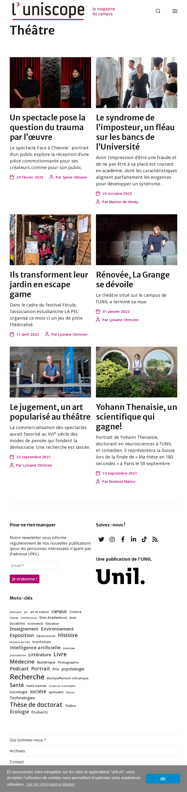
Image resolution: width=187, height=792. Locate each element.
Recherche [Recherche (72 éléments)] (27, 677)
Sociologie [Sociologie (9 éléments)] (19, 692)
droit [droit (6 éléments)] (72, 618)
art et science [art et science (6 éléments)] (39, 612)
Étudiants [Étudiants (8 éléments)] (39, 712)
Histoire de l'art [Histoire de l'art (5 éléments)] (20, 642)
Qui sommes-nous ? (28, 740)
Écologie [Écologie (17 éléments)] (19, 712)
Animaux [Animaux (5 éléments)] (15, 612)
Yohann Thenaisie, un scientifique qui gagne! (136, 417)
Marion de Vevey (123, 201)
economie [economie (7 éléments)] (35, 623)
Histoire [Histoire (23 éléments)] (68, 635)
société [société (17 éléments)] (38, 691)
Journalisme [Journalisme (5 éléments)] (18, 655)
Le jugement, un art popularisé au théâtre (50, 412)
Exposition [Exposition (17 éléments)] (22, 635)
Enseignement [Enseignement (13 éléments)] (24, 629)
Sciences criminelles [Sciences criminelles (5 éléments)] (62, 686)
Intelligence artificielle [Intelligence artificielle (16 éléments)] (35, 647)
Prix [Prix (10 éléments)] (56, 668)
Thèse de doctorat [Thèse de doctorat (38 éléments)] (36, 705)
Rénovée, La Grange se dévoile (133, 279)
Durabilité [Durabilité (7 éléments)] (17, 623)
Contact (17, 762)
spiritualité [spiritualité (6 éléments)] (56, 692)
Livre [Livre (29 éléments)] (60, 654)
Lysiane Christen (72, 334)
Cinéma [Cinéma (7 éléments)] (75, 612)
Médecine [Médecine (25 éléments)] (22, 661)
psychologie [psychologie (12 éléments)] (73, 669)
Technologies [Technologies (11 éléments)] (22, 698)
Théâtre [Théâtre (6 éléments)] (70, 706)
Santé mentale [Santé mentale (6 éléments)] (36, 686)
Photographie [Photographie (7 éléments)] (68, 662)
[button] (158, 11)
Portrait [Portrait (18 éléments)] (40, 668)
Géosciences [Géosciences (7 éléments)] (46, 636)
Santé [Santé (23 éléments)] (17, 685)
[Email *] (34, 565)
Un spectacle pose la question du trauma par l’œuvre (47, 127)
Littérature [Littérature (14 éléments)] (39, 654)
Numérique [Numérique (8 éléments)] (46, 662)
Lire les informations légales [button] (50, 784)
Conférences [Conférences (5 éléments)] (29, 618)
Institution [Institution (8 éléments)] (41, 641)
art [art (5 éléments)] (26, 612)
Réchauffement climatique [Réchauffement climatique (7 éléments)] (68, 678)
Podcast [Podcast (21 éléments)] (19, 668)
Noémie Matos (122, 481)
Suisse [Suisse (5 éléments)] (70, 692)
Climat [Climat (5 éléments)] (14, 618)
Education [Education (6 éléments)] (52, 623)
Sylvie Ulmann (75, 177)
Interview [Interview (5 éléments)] (69, 648)
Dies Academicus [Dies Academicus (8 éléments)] (53, 617)
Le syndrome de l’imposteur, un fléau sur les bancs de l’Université (135, 132)
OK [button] (163, 779)
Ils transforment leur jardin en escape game (49, 284)
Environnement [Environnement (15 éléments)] (57, 629)
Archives (17, 751)
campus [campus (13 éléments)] (59, 611)
